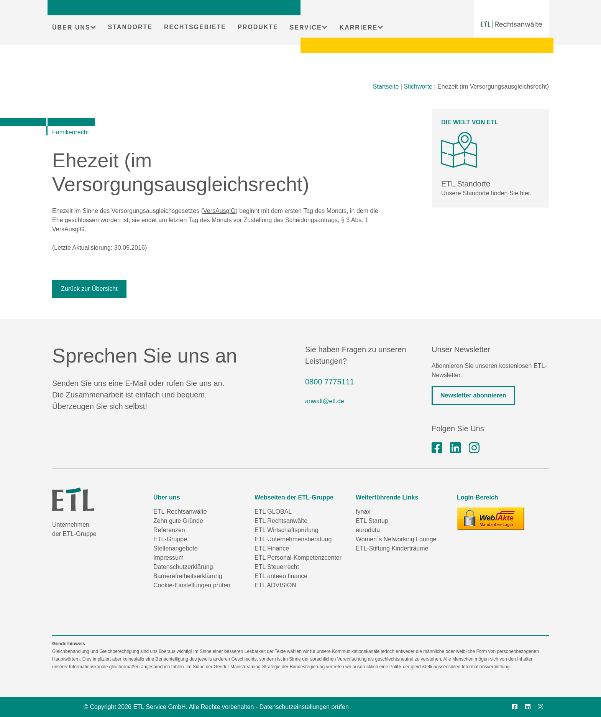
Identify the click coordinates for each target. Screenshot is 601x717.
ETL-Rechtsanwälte (180, 511)
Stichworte (418, 86)
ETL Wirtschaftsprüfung (287, 530)
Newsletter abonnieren (473, 395)
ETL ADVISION (275, 585)
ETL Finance (272, 548)
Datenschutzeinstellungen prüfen (304, 707)
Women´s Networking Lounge (396, 539)
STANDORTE (130, 27)
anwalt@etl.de (324, 401)
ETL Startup (372, 521)
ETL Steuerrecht (277, 567)
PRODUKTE (258, 27)
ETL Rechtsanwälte (281, 521)
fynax (363, 511)
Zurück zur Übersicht (89, 288)
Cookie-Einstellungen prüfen (191, 585)
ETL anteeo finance (281, 576)
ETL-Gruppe (170, 539)
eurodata (368, 530)
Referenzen (169, 530)
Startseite (386, 86)
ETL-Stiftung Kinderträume (392, 548)
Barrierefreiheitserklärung (187, 576)
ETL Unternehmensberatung (293, 539)
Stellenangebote (175, 548)
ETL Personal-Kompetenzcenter (298, 557)
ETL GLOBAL (273, 511)
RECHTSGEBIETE (195, 27)
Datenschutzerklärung (183, 567)
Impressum (168, 557)
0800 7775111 (329, 381)
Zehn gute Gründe (178, 521)
